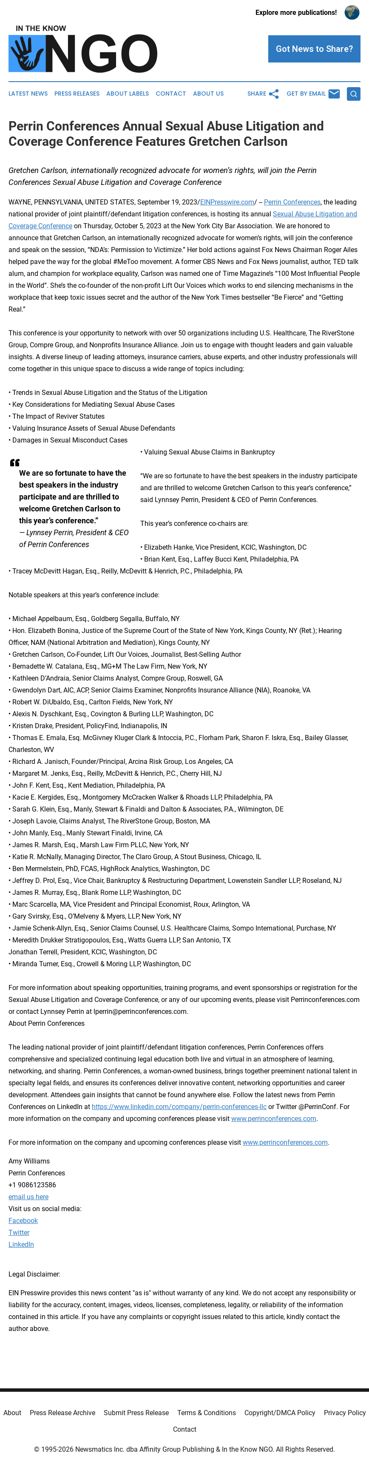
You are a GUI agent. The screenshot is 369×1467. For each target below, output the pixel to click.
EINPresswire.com (227, 202)
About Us (208, 93)
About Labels (127, 93)
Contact (171, 93)
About (12, 1413)
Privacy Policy (345, 1413)
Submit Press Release (136, 1413)
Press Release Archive (62, 1413)
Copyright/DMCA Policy (279, 1413)
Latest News (28, 93)
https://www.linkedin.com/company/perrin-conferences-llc (179, 1107)
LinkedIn (21, 1244)
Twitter (19, 1233)
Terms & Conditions (206, 1413)
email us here (28, 1197)
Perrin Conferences (292, 202)
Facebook (23, 1221)
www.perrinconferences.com (273, 1119)
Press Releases (76, 93)
